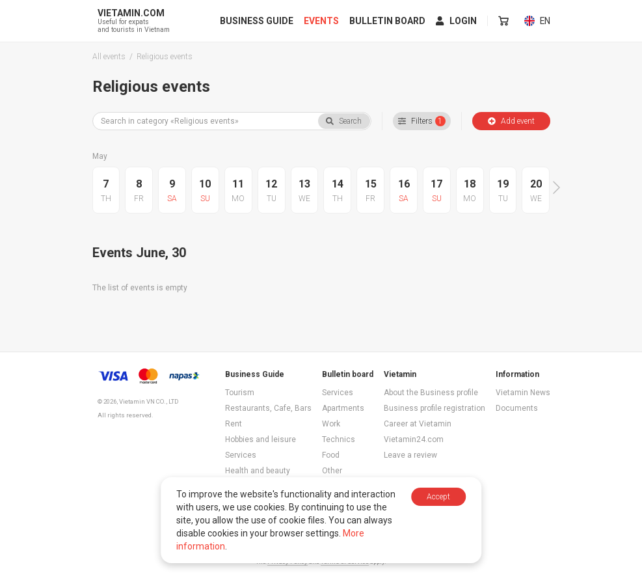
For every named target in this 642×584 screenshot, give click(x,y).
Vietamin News (523, 392)
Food (331, 455)
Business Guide (257, 21)
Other (332, 470)
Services (240, 455)
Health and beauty (257, 470)
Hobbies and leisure (260, 439)
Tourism (239, 392)
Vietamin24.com (414, 439)
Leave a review (410, 455)
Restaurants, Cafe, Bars (268, 408)
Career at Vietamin (417, 423)
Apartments (343, 408)
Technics (338, 439)
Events (322, 21)
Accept (438, 496)
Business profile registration (434, 408)
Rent (233, 423)
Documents (517, 408)
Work (331, 423)
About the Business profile (431, 392)
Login (456, 21)
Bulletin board (388, 21)
